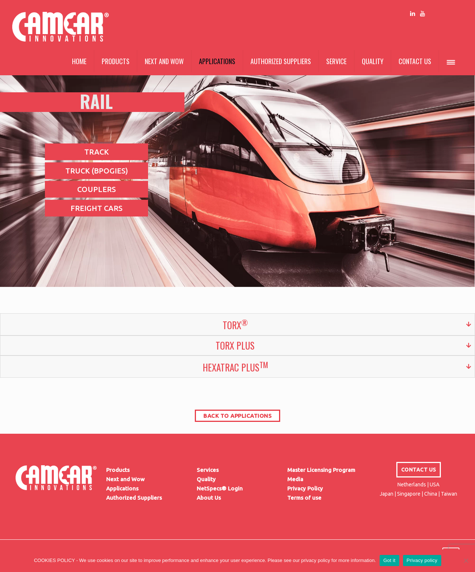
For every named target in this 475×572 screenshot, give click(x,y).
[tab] (237, 324)
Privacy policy (422, 560)
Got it (389, 560)
